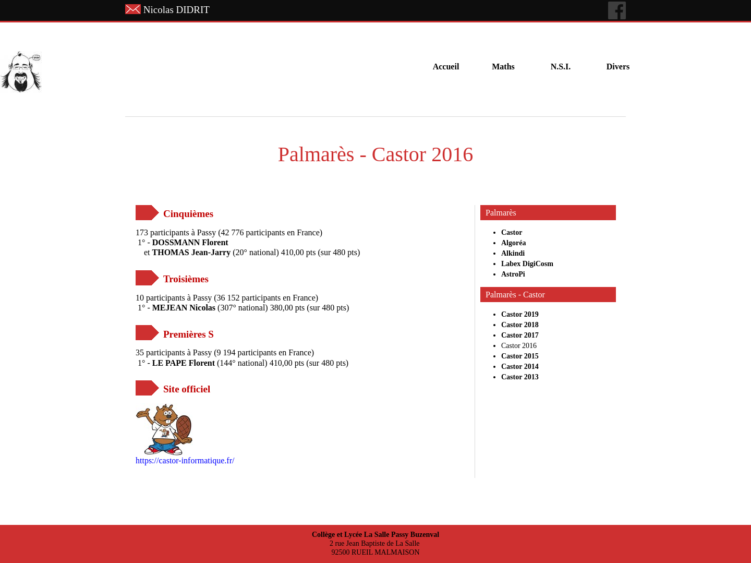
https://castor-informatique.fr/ (185, 460)
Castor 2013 (520, 377)
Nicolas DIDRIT (176, 9)
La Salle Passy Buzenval (401, 534)
